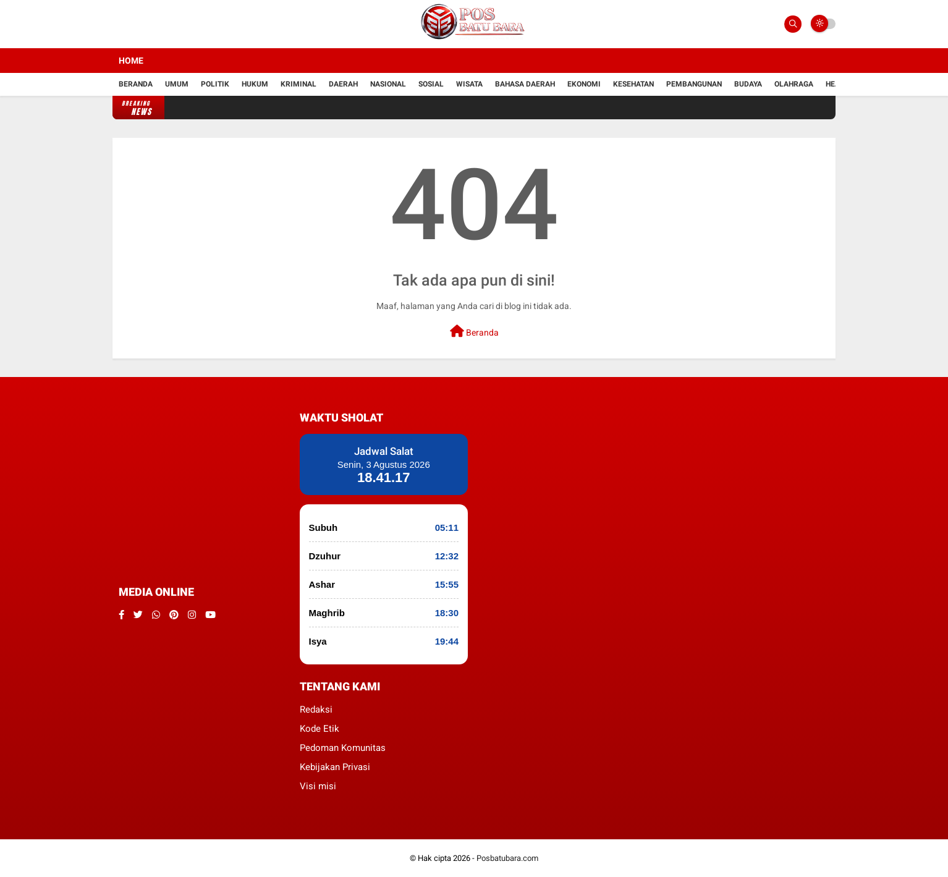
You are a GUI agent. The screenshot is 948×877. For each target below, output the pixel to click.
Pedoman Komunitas (343, 747)
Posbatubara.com (507, 858)
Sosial (431, 84)
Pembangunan (694, 84)
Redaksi (316, 709)
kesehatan (633, 84)
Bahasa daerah (525, 84)
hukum (255, 84)
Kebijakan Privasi (335, 767)
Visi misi (318, 786)
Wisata (469, 84)
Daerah (343, 84)
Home (131, 61)
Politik (215, 84)
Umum (176, 84)
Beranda (136, 84)
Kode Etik (319, 728)
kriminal (298, 84)
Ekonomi (584, 84)
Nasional (388, 84)
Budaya (748, 84)
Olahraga (793, 84)
